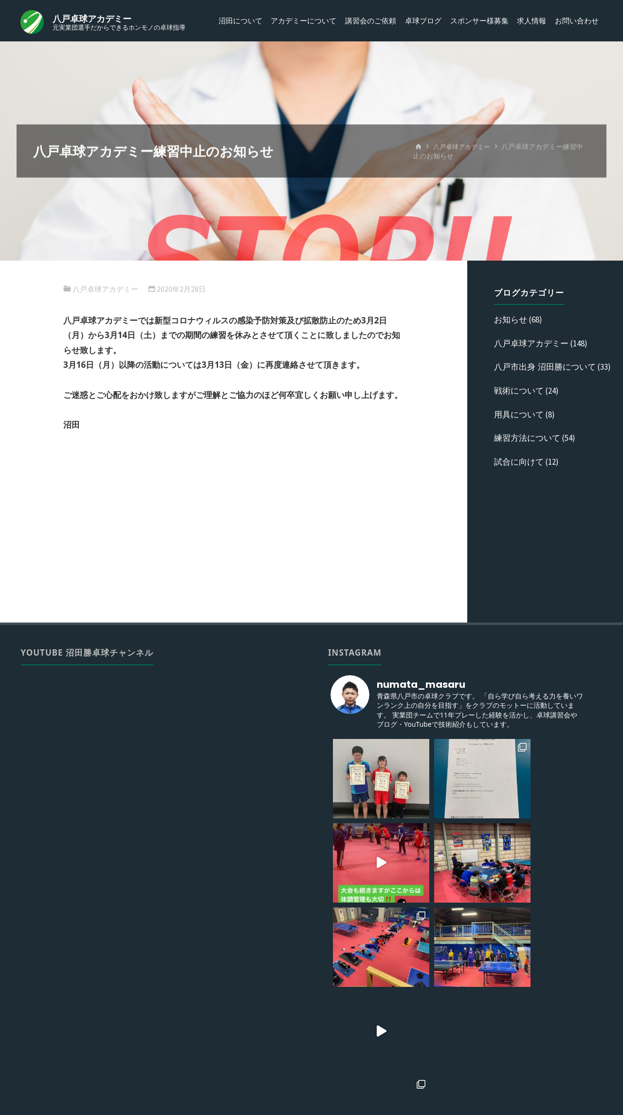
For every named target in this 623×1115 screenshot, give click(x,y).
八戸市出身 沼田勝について (544, 366)
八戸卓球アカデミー (95, 18)
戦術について (519, 390)
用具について (519, 414)
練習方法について (527, 437)
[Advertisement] (234, 534)
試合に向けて (519, 461)
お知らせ (510, 319)
